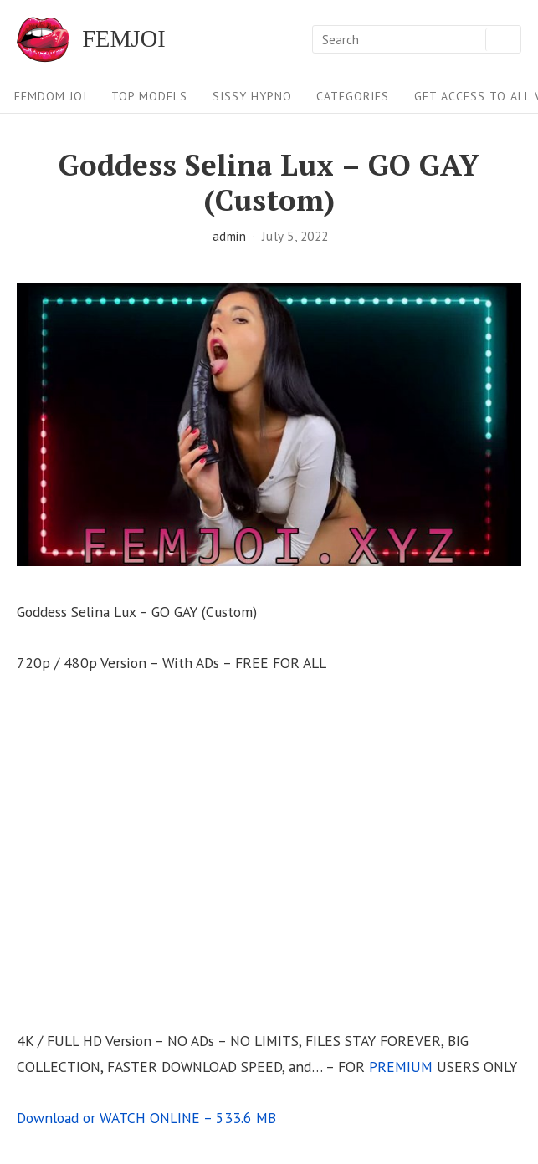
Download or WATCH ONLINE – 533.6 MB (146, 1117)
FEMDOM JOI (50, 96)
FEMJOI (123, 39)
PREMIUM (401, 1066)
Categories (352, 96)
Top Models (149, 96)
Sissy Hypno (252, 96)
